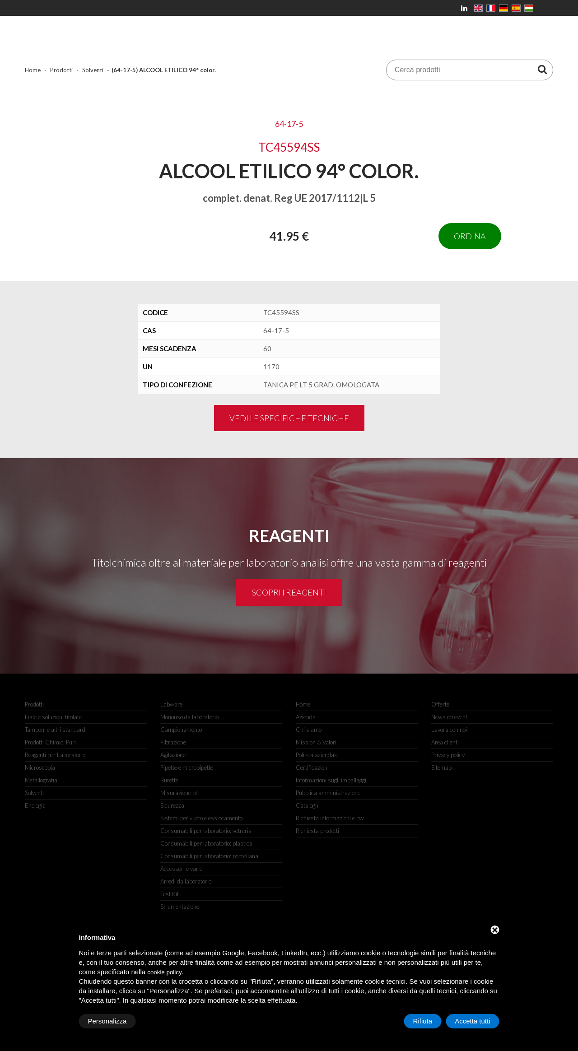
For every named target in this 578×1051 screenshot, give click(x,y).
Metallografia (41, 780)
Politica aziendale (317, 754)
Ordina (470, 236)
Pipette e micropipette (186, 767)
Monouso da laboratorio (189, 717)
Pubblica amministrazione (328, 792)
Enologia (35, 805)
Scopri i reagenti (289, 592)
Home (33, 70)
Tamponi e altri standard (55, 729)
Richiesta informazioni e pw (330, 818)
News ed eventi (450, 717)
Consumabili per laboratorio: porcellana (209, 856)
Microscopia (40, 767)
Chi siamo (309, 729)
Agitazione (173, 754)
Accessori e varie (181, 868)
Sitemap (441, 767)
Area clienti (445, 742)
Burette (169, 780)
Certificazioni (312, 767)
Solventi (92, 70)
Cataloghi (308, 805)
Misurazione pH (180, 792)
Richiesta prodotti (317, 830)
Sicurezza (172, 805)
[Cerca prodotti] (542, 69)
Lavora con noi (449, 729)
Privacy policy (448, 754)
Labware (171, 704)
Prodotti (61, 70)
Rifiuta (423, 1021)
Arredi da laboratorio (185, 881)
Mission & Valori (316, 742)
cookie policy (164, 972)
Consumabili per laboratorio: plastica (206, 843)
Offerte (440, 704)
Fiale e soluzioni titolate (53, 717)
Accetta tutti (472, 1021)
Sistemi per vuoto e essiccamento (201, 818)
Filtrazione (173, 742)
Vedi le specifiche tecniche (289, 418)
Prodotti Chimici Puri (50, 742)
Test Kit (169, 894)
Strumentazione (179, 906)
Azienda (306, 717)
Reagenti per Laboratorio (55, 754)
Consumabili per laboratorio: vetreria (206, 830)
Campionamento (181, 729)
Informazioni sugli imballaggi (331, 780)
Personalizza (107, 1021)
